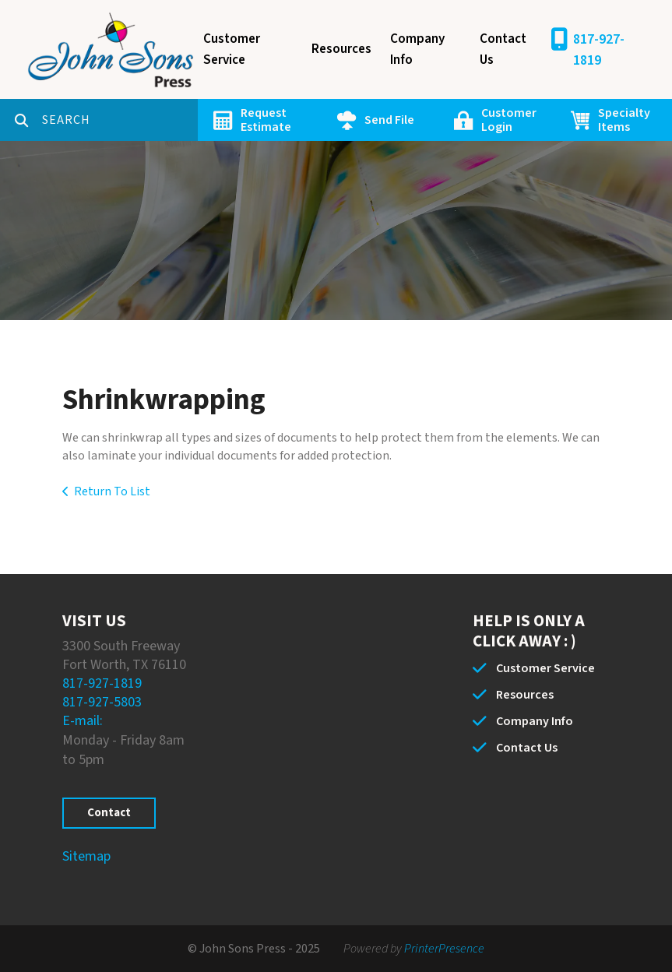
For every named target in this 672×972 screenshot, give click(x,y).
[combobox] (120, 120)
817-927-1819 (599, 50)
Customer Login (509, 120)
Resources (341, 49)
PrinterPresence (444, 948)
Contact (109, 813)
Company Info (417, 49)
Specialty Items (624, 120)
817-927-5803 (102, 702)
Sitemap (86, 856)
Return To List (112, 491)
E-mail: (82, 721)
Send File (389, 120)
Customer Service (231, 49)
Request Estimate (266, 120)
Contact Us (503, 49)
